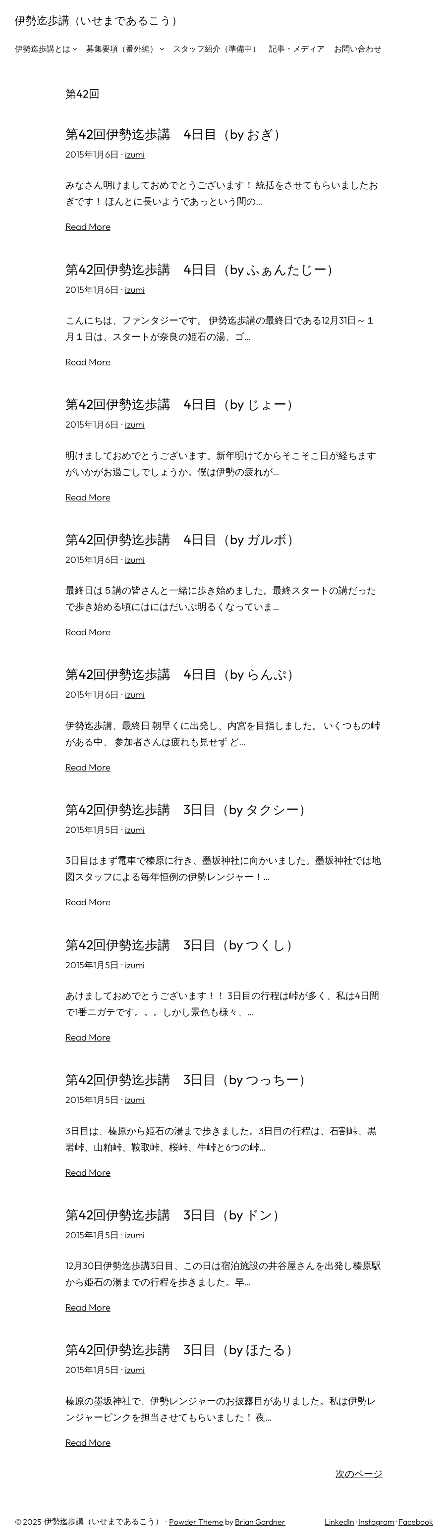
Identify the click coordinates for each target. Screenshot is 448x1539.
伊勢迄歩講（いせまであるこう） (98, 20)
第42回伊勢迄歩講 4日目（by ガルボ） (182, 538)
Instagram (376, 1517)
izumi (135, 154)
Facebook (415, 1517)
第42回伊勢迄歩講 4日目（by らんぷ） (182, 672)
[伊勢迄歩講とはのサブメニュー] (74, 48)
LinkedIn (339, 1517)
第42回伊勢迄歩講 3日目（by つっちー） (188, 1076)
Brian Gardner (260, 1517)
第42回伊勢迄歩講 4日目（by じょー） (182, 403)
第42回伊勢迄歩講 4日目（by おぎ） (176, 134)
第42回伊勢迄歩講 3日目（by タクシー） (188, 807)
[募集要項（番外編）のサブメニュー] (162, 48)
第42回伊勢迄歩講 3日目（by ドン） (175, 1211)
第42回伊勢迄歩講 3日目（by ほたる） (182, 1346)
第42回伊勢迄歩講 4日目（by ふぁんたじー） (202, 269)
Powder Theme (196, 1517)
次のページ (359, 1469)
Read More (88, 226)
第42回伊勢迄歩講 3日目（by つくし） (182, 941)
